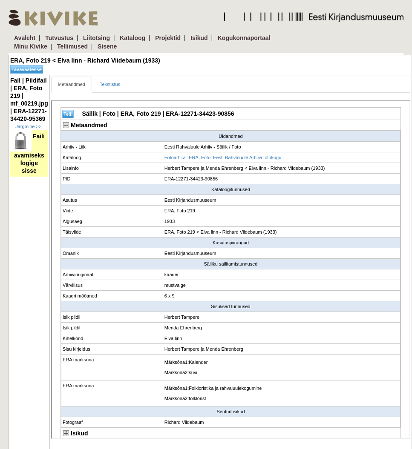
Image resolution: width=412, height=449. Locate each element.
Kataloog (132, 37)
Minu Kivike (30, 46)
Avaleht (24, 37)
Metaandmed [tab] (71, 84)
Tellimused (72, 46)
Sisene (107, 46)
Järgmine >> (28, 126)
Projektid (168, 37)
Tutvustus (59, 37)
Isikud (198, 37)
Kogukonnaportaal (244, 37)
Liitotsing (96, 37)
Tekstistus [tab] (110, 84)
